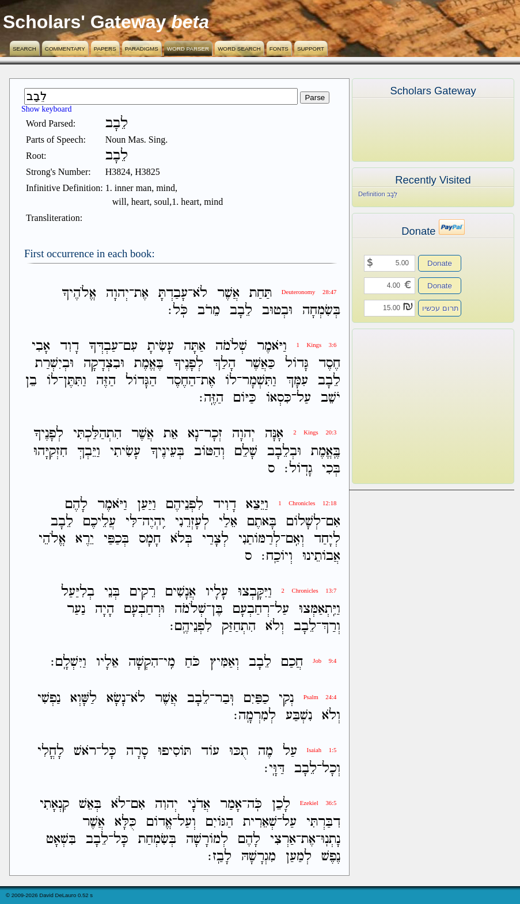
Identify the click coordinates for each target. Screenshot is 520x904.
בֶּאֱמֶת (149, 363)
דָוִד (69, 346)
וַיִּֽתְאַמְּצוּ (319, 609)
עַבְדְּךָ (103, 346)
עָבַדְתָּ (173, 293)
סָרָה (137, 751)
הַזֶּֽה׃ (211, 398)
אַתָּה (195, 346)
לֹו (231, 381)
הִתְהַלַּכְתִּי (97, 434)
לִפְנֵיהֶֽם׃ (191, 626)
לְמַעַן (299, 856)
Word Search (239, 48)
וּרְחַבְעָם (144, 609)
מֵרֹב (209, 310)
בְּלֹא (181, 539)
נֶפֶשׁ (330, 856)
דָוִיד (224, 504)
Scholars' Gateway (84, 22)
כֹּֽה (254, 805)
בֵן (31, 381)
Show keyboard (46, 109)
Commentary (65, 48)
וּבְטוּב (277, 310)
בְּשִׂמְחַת (157, 839)
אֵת (171, 434)
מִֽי (169, 663)
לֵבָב (241, 310)
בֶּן (217, 609)
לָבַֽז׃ (219, 856)
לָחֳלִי (50, 751)
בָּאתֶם (261, 522)
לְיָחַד (327, 539)
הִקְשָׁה (143, 663)
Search (24, 48)
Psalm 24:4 (320, 697)
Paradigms (141, 48)
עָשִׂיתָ (160, 346)
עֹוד (210, 751)
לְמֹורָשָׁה (207, 839)
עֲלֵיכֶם (99, 522)
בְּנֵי (112, 592)
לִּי (131, 522)
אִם (333, 522)
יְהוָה (117, 293)
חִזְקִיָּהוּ (50, 451)
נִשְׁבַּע (299, 715)
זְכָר (213, 434)
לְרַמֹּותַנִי (259, 539)
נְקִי (286, 698)
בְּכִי (331, 469)
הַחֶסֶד (181, 381)
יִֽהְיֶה (153, 522)
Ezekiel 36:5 (318, 803)
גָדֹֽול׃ (298, 469)
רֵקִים (142, 592)
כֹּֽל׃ (178, 310)
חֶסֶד (329, 363)
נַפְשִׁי (48, 698)
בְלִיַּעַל (77, 592)
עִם (130, 346)
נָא (193, 434)
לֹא (200, 293)
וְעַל (186, 822)
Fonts (279, 48)
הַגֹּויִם (219, 822)
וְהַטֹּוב (209, 451)
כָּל (108, 751)
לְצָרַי (215, 539)
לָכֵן (281, 805)
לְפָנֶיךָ (188, 363)
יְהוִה (166, 805)
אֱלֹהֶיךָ (79, 293)
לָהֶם (76, 504)
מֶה (265, 751)
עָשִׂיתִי (125, 451)
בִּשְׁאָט (61, 839)
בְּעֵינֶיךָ (167, 451)
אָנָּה (274, 434)
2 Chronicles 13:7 (309, 591)
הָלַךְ (224, 363)
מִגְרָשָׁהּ (258, 856)
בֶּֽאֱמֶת (325, 451)
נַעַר (76, 609)
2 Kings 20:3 (314, 432)
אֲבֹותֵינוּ (321, 556)
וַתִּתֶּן (74, 381)
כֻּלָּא (125, 822)
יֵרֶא (84, 539)
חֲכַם (292, 663)
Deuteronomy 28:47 (309, 292)
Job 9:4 (324, 661)
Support (310, 48)
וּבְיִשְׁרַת (54, 363)
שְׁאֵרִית (260, 822)
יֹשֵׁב (330, 398)
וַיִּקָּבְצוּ (255, 592)
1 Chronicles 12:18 (307, 503)
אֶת (141, 293)
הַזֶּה (106, 381)
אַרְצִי (283, 839)
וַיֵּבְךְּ (88, 451)
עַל (304, 398)
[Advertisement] (415, 406)
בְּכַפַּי (116, 539)
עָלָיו (217, 592)
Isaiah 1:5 (322, 750)
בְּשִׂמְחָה (321, 310)
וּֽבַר (224, 698)
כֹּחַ (192, 663)
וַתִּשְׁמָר (259, 381)
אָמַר (231, 805)
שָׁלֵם (245, 451)
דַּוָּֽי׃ (274, 768)
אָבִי (41, 346)
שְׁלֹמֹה (231, 346)
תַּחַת (260, 293)
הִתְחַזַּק (239, 626)
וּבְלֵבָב (284, 451)
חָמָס (150, 539)
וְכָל (331, 768)
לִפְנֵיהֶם (184, 504)
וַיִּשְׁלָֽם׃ (68, 663)
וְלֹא (274, 626)
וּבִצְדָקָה (103, 363)
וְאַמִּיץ (224, 663)
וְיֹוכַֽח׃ (277, 556)
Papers (105, 48)
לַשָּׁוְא (83, 698)
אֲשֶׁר (228, 293)
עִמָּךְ (297, 381)
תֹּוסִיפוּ (174, 751)
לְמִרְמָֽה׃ (255, 715)
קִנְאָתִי (54, 805)
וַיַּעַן (146, 504)
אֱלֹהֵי (52, 539)
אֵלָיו (107, 663)
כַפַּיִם (256, 698)
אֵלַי (228, 522)
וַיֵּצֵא (257, 504)
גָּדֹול (297, 363)
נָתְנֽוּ (330, 839)
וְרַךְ (330, 626)
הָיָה (104, 609)
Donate (439, 263)
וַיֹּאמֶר (272, 346)
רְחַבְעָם (251, 609)
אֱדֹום (159, 822)
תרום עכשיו (440, 308)
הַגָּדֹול (141, 381)
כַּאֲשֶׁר (260, 363)
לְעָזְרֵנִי (192, 522)
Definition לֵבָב (377, 193)
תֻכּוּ (238, 751)
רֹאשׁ (85, 751)
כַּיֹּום (244, 398)
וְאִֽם (295, 539)
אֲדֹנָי (199, 805)
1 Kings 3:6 (317, 345)
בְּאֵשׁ (90, 805)
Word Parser (188, 48)
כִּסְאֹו (278, 398)
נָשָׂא (116, 698)
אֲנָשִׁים (180, 592)
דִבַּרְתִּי (323, 822)
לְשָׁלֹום (303, 522)
